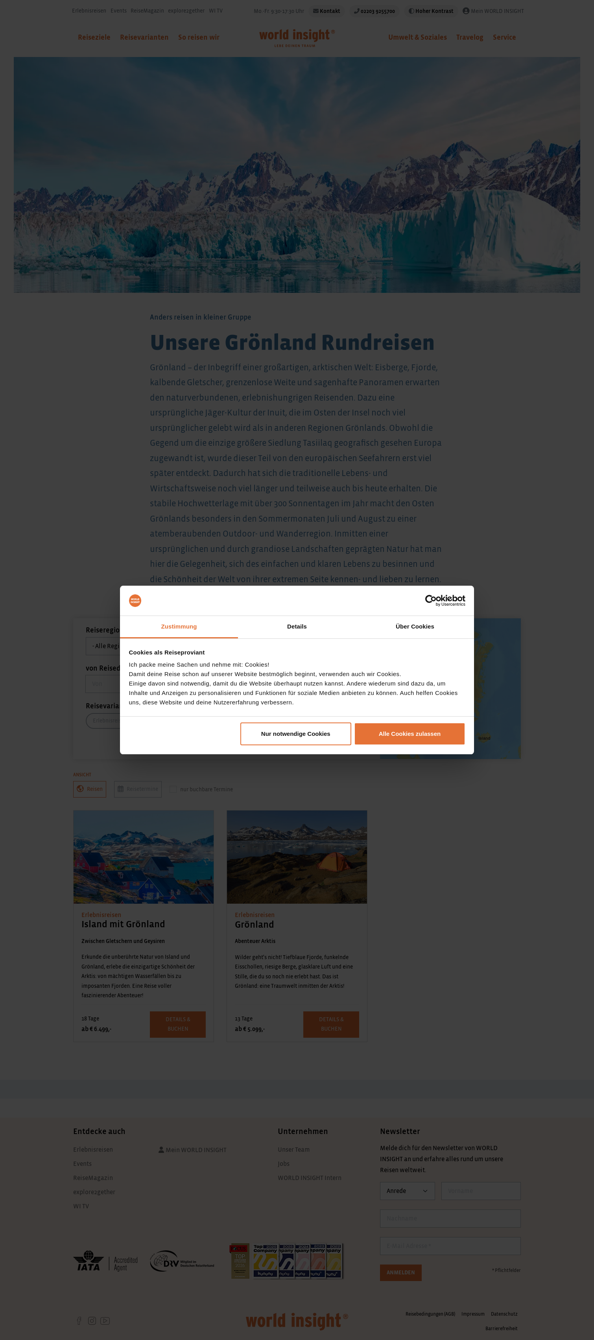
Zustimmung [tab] (179, 626)
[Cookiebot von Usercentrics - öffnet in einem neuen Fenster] (431, 601)
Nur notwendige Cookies (295, 733)
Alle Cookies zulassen (410, 733)
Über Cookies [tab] (415, 626)
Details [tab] (297, 626)
